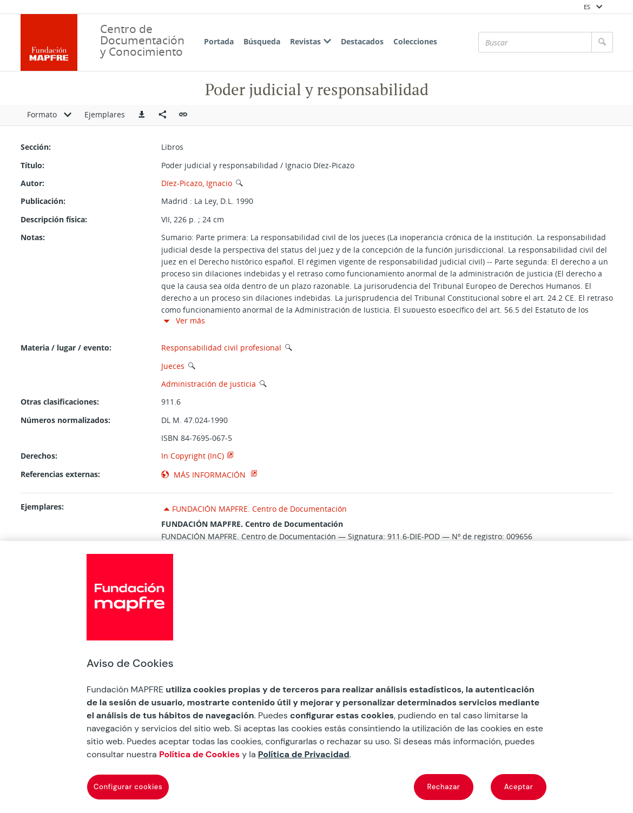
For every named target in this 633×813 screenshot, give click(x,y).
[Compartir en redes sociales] (162, 115)
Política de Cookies (199, 754)
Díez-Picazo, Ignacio (196, 183)
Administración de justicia (208, 384)
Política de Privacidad (304, 754)
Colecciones (415, 41)
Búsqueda (261, 41)
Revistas (310, 41)
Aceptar (518, 786)
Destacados (362, 41)
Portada (219, 41)
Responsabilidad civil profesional (221, 347)
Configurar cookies (128, 786)
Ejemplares (104, 114)
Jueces (172, 366)
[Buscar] (535, 42)
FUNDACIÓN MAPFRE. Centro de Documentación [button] (259, 509)
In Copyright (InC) (192, 456)
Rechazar (443, 786)
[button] (141, 115)
